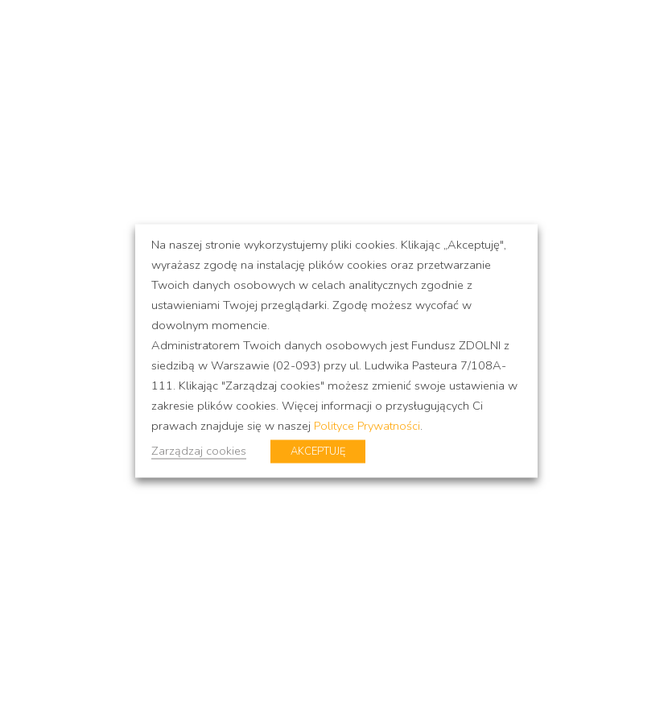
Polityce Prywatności (367, 425)
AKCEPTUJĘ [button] (318, 450)
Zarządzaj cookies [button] (198, 450)
